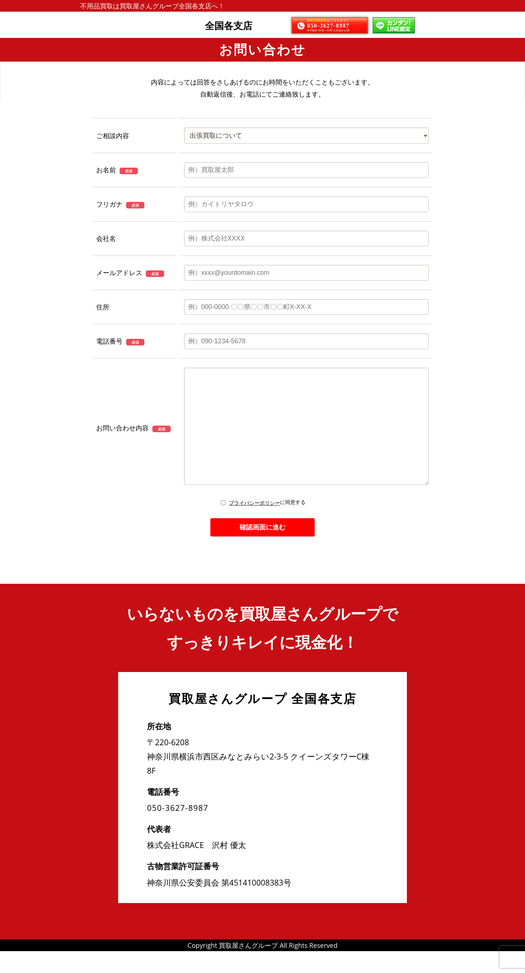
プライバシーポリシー (254, 524)
